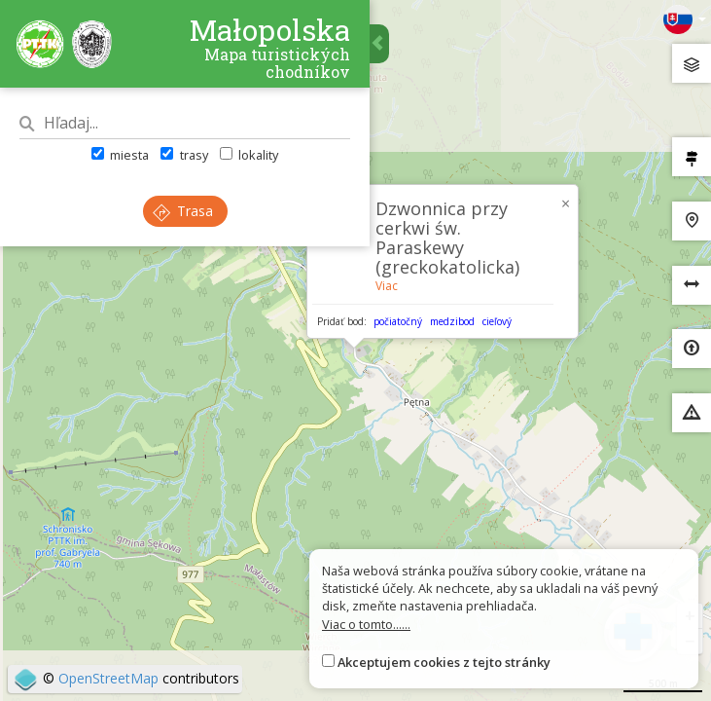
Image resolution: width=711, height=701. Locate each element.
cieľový (497, 321)
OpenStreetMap (108, 678)
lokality (249, 155)
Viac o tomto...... (366, 624)
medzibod (452, 321)
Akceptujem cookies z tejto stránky (444, 662)
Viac (386, 285)
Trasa (183, 211)
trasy (183, 155)
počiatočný (397, 321)
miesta (120, 155)
